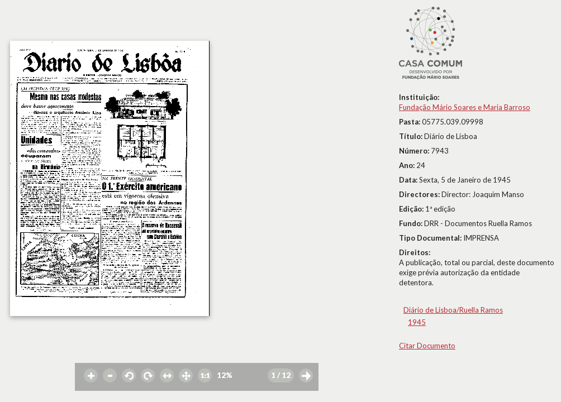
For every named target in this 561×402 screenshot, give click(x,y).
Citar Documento (427, 345)
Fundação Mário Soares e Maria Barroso (464, 107)
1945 (417, 322)
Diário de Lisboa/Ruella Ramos (453, 309)
